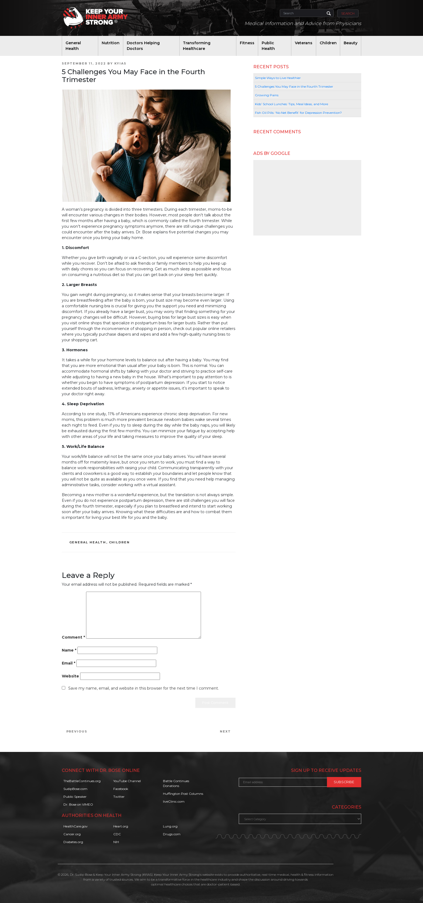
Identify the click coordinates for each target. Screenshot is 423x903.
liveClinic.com (174, 801)
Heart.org (120, 826)
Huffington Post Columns (183, 794)
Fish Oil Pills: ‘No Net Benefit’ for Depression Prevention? (298, 113)
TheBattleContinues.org (82, 781)
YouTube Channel (127, 781)
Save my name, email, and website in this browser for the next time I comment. (143, 688)
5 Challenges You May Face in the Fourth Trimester (294, 86)
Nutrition (111, 42)
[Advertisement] (307, 198)
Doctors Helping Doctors (143, 45)
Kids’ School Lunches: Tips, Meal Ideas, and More (291, 104)
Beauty (350, 42)
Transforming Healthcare (196, 45)
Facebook (120, 789)
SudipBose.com (75, 789)
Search (347, 13)
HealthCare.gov (75, 826)
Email (68, 663)
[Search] (307, 13)
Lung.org (170, 826)
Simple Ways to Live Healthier (278, 78)
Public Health (268, 45)
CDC (117, 834)
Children (328, 42)
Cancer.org (72, 834)
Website (70, 676)
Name (69, 650)
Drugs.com (171, 834)
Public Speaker (75, 797)
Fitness (247, 42)
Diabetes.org (73, 842)
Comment (73, 637)
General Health (73, 45)
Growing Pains (266, 95)
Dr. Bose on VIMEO (78, 804)
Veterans (303, 42)
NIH (116, 842)
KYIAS (120, 63)
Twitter (119, 797)
